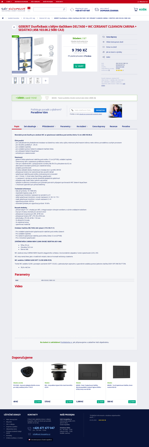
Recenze (113, 126)
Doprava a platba (11, 426)
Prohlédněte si (66, 342)
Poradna (126, 126)
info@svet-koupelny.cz (41, 434)
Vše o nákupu (35, 1)
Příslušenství (49, 126)
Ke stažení (82, 126)
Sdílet (108, 57)
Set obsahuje (30, 126)
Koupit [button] (39, 401)
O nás (8, 1)
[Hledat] (50, 9)
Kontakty (59, 1)
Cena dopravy (98, 126)
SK (29, 11)
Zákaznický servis (11, 429)
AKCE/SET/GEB (120, 67)
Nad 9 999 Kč (109, 10)
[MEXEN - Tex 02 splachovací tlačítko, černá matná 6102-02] (121, 372)
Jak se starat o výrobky (114, 52)
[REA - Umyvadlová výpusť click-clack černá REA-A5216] (59, 372)
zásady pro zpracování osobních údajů (90, 114)
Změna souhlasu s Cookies (14, 438)
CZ (29, 8)
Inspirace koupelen (21, 1)
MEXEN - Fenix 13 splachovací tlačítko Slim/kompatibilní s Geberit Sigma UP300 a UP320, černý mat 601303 (88, 387)
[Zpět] (14, 27)
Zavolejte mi (100, 110)
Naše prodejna (48, 1)
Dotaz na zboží (111, 47)
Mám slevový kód (11, 419)
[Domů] (3, 2)
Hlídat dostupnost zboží (114, 42)
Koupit (81, 66)
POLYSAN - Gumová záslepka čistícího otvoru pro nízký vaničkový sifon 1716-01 (26, 386)
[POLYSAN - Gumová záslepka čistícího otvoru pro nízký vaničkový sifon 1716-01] (27, 372)
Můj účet (9, 422)
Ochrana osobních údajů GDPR (13, 432)
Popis (16, 126)
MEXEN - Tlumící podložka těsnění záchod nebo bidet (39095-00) (74, 98)
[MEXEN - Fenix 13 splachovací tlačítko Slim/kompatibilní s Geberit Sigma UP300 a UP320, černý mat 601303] (90, 372)
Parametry (66, 126)
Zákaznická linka (82, 10)
